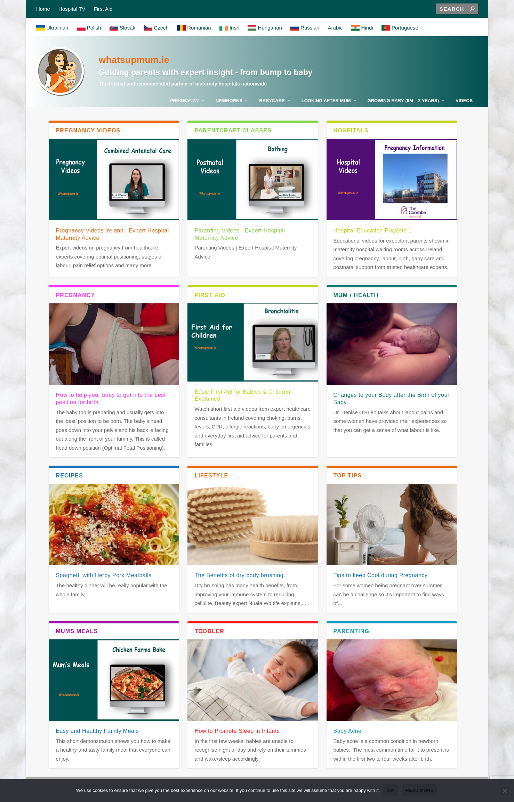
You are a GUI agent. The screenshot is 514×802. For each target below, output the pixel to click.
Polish (89, 28)
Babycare (272, 103)
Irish (229, 28)
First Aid (103, 9)
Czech (156, 28)
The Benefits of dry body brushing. (239, 578)
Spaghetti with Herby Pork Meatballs (103, 578)
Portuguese (400, 28)
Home (43, 9)
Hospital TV (71, 9)
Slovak (122, 28)
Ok (390, 790)
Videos (464, 103)
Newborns (229, 103)
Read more (420, 790)
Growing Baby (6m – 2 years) (403, 103)
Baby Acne (348, 734)
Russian (304, 28)
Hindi (362, 28)
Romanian (194, 28)
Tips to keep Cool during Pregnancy (381, 578)
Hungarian (265, 28)
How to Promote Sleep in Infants (237, 734)
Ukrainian (52, 28)
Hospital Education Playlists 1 (373, 233)
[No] (504, 790)
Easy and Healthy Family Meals (97, 734)
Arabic (335, 28)
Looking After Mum (326, 103)
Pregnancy (184, 103)
